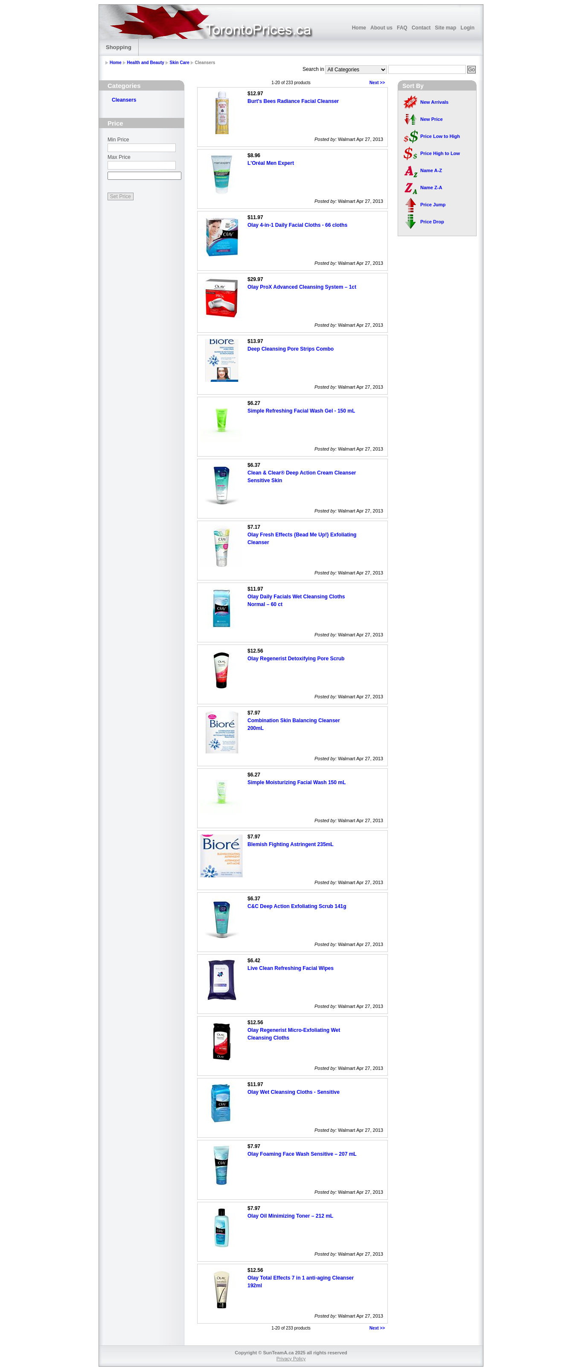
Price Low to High (440, 136)
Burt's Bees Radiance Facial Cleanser (293, 101)
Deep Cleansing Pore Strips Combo (290, 349)
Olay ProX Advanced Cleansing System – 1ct (301, 287)
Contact (421, 28)
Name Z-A (431, 187)
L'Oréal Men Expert (270, 163)
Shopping (118, 47)
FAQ (402, 28)
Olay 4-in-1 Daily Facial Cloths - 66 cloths (297, 225)
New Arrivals (434, 102)
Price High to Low (440, 153)
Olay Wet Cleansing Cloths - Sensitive (293, 1092)
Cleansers (124, 100)
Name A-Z (431, 170)
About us (381, 28)
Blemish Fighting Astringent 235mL (290, 844)
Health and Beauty (145, 62)
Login (467, 28)
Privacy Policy (291, 1358)
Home (359, 28)
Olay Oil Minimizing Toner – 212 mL (290, 1216)
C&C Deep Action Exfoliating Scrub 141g (296, 906)
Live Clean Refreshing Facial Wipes (290, 968)
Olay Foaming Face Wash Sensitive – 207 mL (302, 1154)
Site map (445, 28)
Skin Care (179, 62)
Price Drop (432, 221)
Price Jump (432, 204)
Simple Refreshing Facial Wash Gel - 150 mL (301, 411)
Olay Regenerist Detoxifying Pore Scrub (295, 659)
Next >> (377, 82)
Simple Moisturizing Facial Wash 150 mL (296, 782)
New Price (431, 119)
